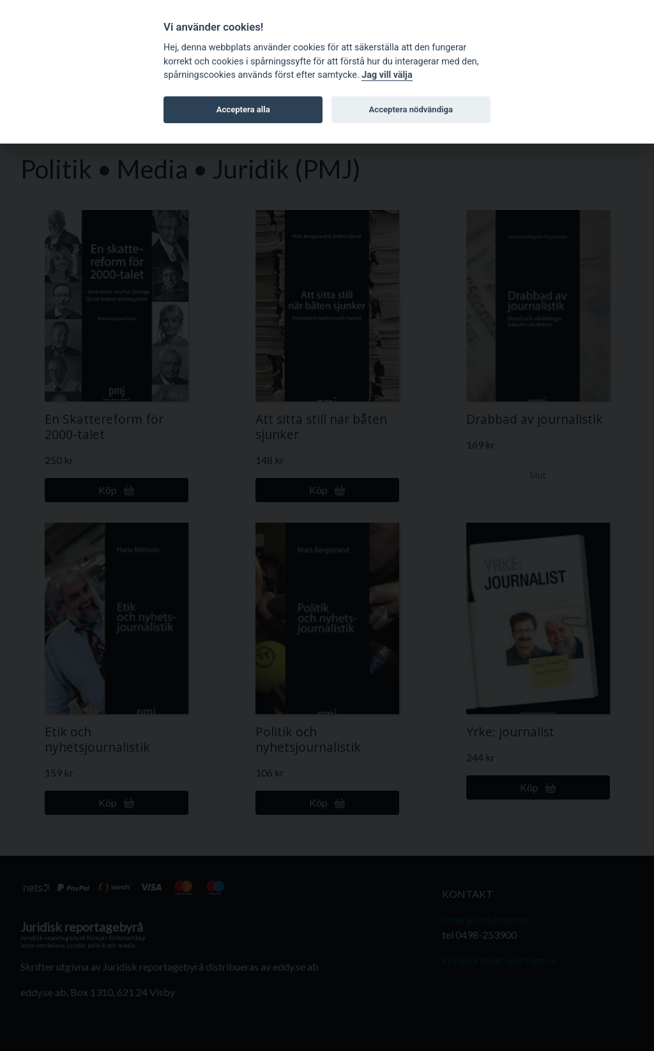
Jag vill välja (387, 75)
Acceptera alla (243, 109)
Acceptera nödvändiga (411, 109)
